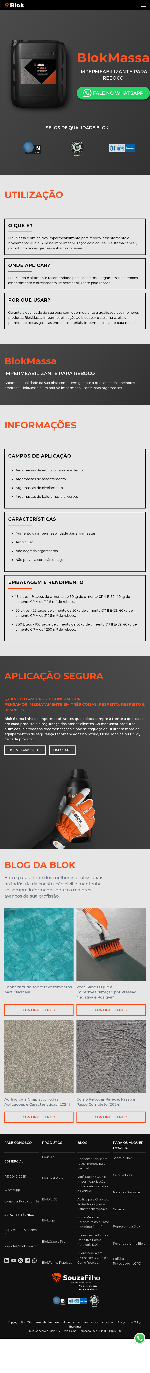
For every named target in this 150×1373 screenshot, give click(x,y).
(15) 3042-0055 (15, 1176)
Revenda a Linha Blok (129, 1243)
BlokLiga (48, 1220)
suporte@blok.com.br (20, 1246)
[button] (143, 5)
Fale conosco (18, 1143)
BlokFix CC (49, 1199)
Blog (82, 1143)
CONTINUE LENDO (39, 1010)
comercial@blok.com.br (21, 1201)
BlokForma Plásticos (57, 1262)
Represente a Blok (126, 1226)
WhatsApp (12, 1190)
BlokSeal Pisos (52, 1178)
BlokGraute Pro (53, 1241)
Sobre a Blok (122, 1158)
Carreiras (119, 1209)
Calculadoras (122, 1175)
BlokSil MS (49, 1157)
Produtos (52, 1143)
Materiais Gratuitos (126, 1192)
